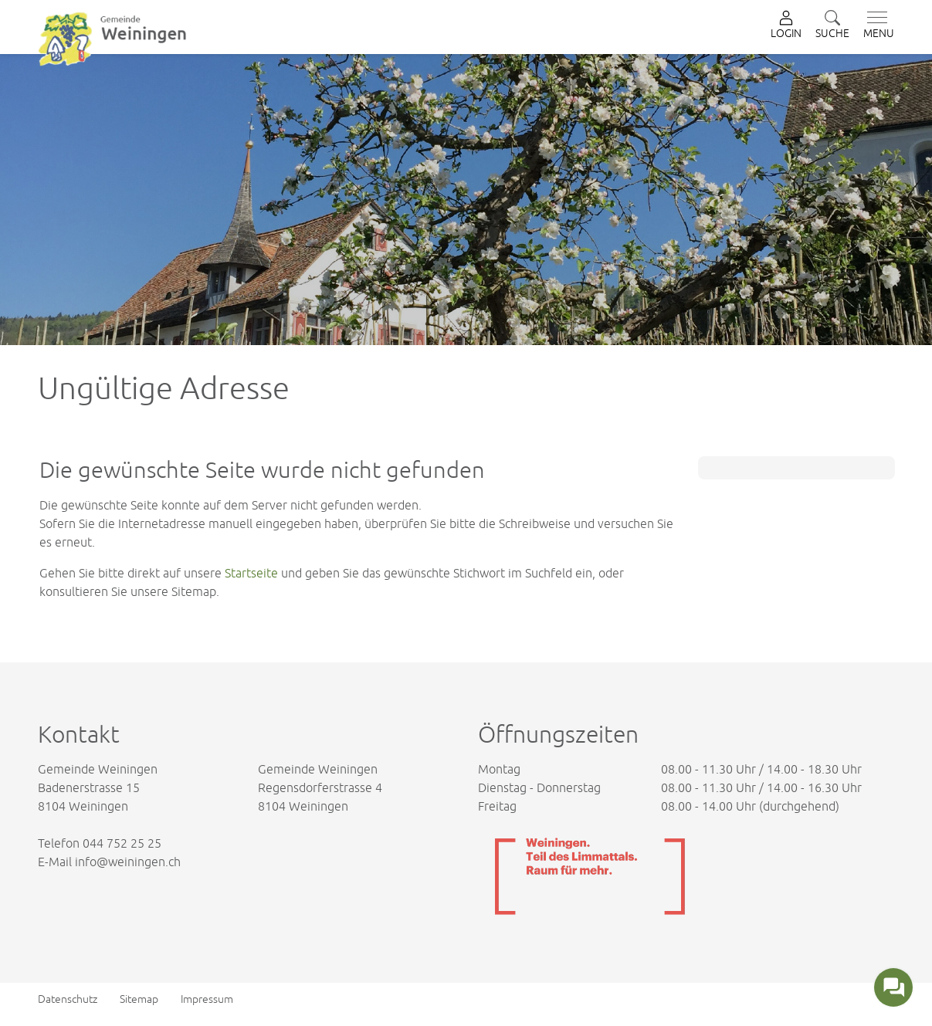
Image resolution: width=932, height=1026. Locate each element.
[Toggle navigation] (875, 25)
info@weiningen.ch (128, 862)
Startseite (251, 573)
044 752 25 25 (122, 843)
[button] (832, 26)
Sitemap (139, 999)
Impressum (207, 999)
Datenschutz (67, 999)
